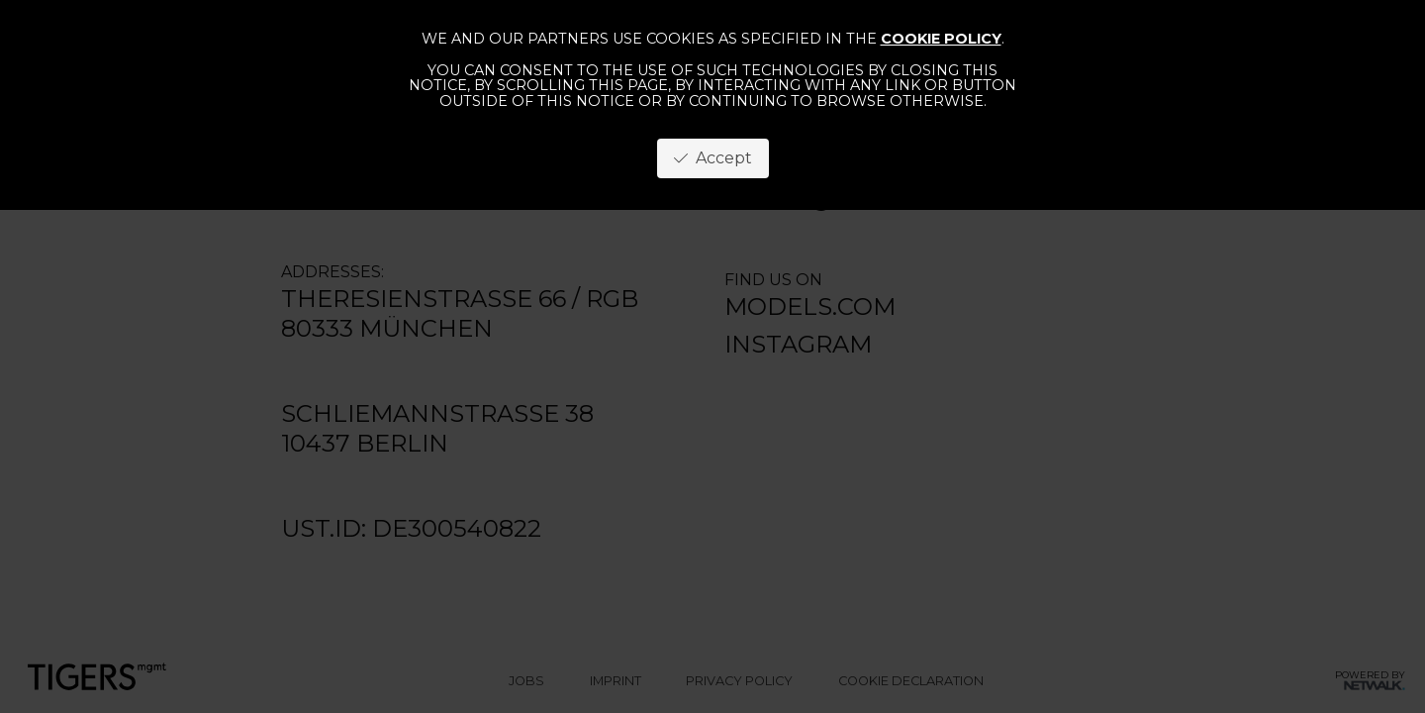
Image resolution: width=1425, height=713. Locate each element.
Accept (713, 158)
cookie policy (941, 39)
